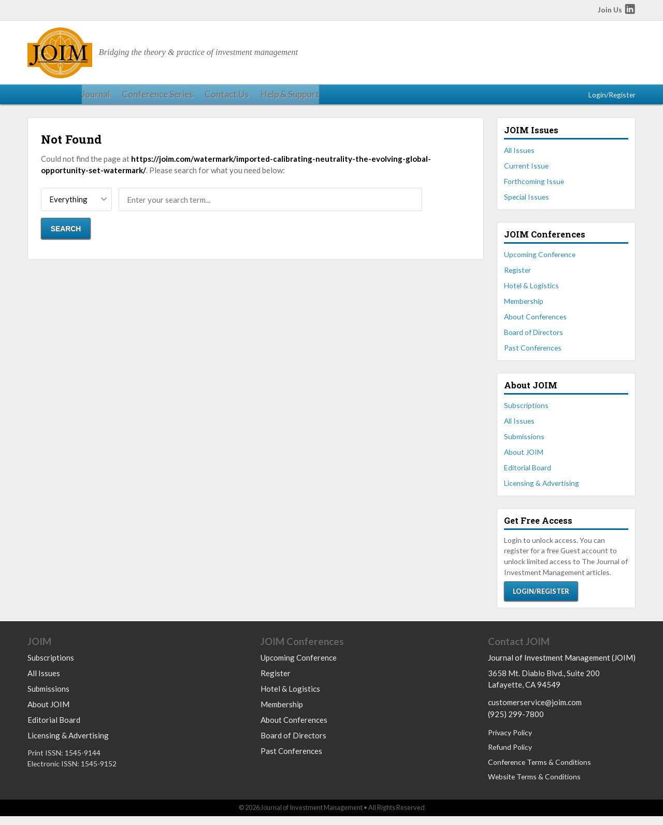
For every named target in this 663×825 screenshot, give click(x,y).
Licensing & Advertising (541, 488)
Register (517, 275)
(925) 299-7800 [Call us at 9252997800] (516, 723)
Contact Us (158, 97)
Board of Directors (533, 337)
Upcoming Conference (539, 260)
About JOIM (523, 457)
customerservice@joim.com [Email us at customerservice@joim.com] (535, 711)
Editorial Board (527, 473)
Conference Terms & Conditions (539, 770)
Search (66, 234)
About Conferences (535, 322)
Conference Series (95, 97)
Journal (40, 97)
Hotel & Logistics (531, 291)
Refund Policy (510, 756)
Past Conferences (532, 352)
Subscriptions (526, 411)
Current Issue (526, 171)
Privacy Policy (510, 741)
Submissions (524, 442)
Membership (523, 306)
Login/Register (612, 97)
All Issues (519, 155)
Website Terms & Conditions (534, 785)
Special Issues (526, 202)
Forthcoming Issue (534, 187)
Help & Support (215, 97)
